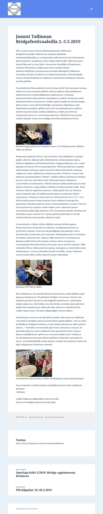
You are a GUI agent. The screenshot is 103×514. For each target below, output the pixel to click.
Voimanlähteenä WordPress (27, 509)
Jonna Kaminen (37, 417)
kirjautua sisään (37, 443)
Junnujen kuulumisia (55, 417)
